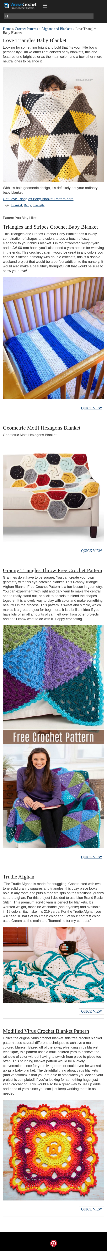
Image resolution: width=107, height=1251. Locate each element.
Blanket (16, 205)
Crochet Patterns (26, 29)
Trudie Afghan (18, 877)
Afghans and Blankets (56, 29)
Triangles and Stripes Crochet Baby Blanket (50, 227)
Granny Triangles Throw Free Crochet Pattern (52, 570)
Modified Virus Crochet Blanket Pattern (46, 1031)
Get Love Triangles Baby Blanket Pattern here (38, 199)
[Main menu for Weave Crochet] (45, 6)
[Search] (49, 16)
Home (7, 29)
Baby (27, 205)
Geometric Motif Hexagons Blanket (41, 428)
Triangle (38, 205)
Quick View (91, 408)
